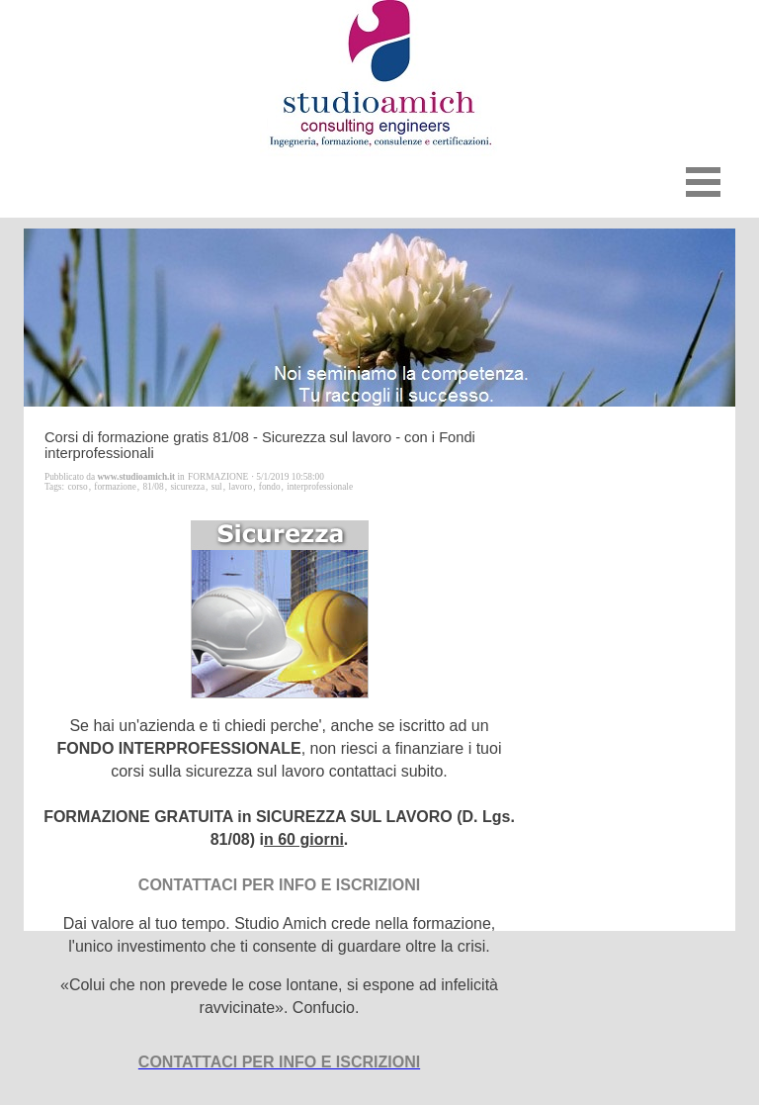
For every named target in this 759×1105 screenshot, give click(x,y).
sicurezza (187, 487)
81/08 (152, 487)
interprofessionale (320, 487)
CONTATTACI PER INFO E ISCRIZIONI (279, 1062)
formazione (114, 487)
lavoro (240, 487)
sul (216, 487)
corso (77, 487)
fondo (270, 487)
